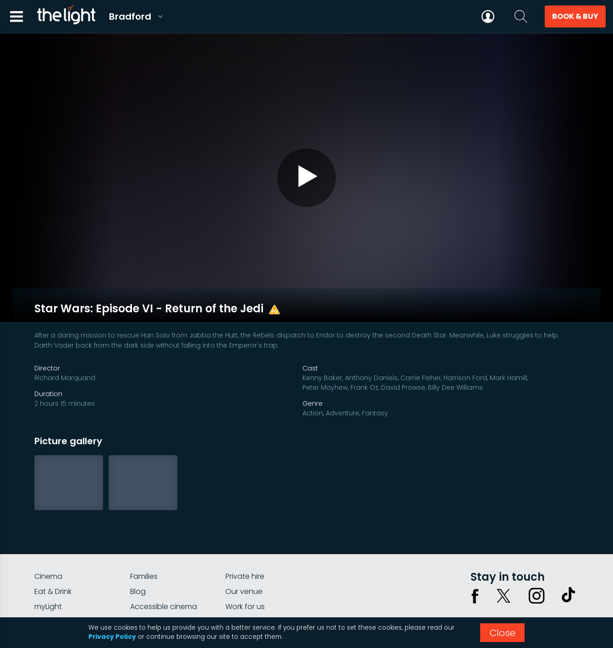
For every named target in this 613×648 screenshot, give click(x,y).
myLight (48, 567)
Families (144, 537)
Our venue (244, 552)
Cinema (48, 537)
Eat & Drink (52, 552)
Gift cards (147, 582)
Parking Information (260, 582)
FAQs (43, 582)
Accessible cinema (163, 567)
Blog (138, 552)
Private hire (244, 537)
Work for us (245, 567)
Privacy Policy (112, 636)
